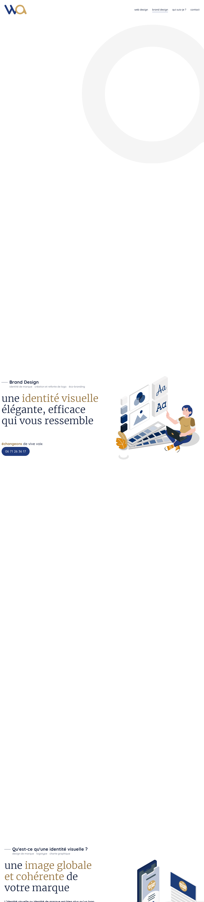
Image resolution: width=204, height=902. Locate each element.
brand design (160, 9)
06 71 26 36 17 (15, 451)
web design (141, 9)
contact (195, 9)
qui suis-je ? (179, 9)
